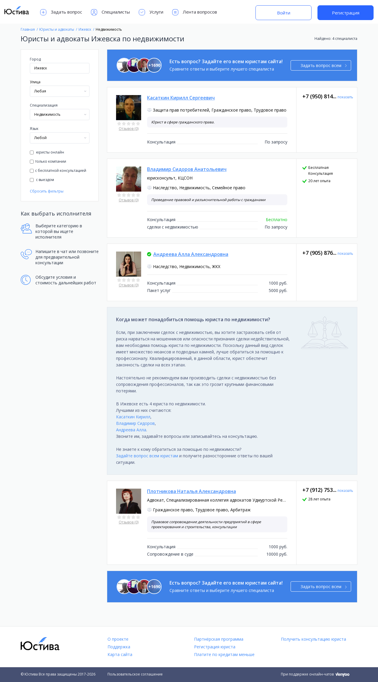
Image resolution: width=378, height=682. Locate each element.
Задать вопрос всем (324, 65)
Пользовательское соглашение (135, 674)
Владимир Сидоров (135, 423)
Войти (283, 13)
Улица (35, 81)
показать (345, 96)
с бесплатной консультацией (58, 170)
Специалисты (110, 12)
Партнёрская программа (218, 639)
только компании (48, 161)
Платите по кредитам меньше (224, 654)
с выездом (42, 179)
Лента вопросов (194, 12)
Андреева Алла (131, 430)
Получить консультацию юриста (313, 639)
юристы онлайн (47, 152)
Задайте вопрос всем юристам (147, 456)
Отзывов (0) (129, 128)
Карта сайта (119, 654)
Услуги (151, 12)
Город (35, 59)
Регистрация (345, 13)
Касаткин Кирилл (133, 417)
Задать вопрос (61, 12)
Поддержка (118, 647)
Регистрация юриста (214, 647)
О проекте (117, 639)
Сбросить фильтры (46, 191)
